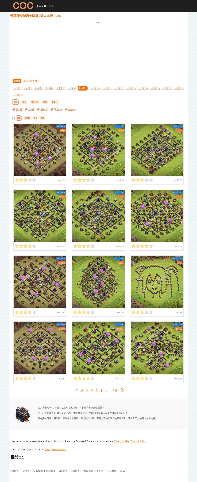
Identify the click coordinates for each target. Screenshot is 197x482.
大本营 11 (107, 88)
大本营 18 (18, 94)
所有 (15, 102)
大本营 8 (71, 88)
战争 (24, 102)
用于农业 (34, 102)
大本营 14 (143, 88)
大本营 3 (17, 88)
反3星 (31, 109)
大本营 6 (49, 88)
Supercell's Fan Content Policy (130, 441)
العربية (123, 470)
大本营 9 (82, 88)
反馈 (47, 449)
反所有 (44, 109)
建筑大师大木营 (31, 81)
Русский (26, 470)
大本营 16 (167, 88)
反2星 (19, 109)
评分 (35, 118)
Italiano (75, 470)
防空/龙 (58, 109)
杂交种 (72, 109)
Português (88, 470)
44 (114, 390)
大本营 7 (60, 88)
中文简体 (111, 470)
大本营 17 (179, 88)
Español (63, 470)
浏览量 (27, 118)
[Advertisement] (98, 49)
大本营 (17, 81)
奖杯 (45, 102)
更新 (42, 118)
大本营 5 (38, 88)
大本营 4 (28, 88)
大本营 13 (131, 88)
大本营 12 (119, 88)
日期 (19, 118)
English (14, 470)
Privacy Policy (59, 449)
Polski (100, 470)
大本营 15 (155, 88)
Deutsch (38, 470)
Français (50, 470)
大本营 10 (95, 88)
